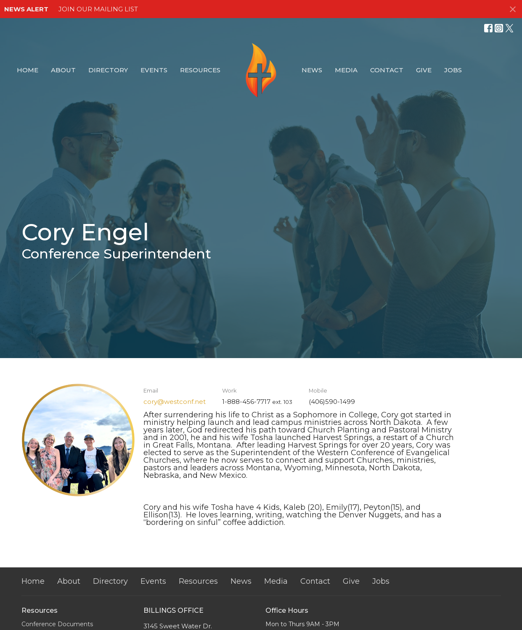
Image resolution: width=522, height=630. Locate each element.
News (312, 70)
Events (153, 70)
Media (346, 70)
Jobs (453, 70)
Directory (108, 70)
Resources (200, 70)
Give (424, 70)
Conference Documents (57, 624)
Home (27, 70)
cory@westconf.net (174, 402)
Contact (386, 70)
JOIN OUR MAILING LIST (98, 9)
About (63, 70)
